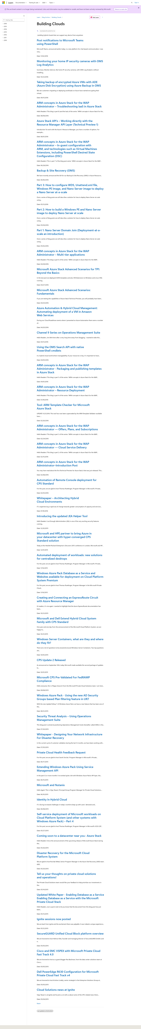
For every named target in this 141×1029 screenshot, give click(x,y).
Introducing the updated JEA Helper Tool (62, 516)
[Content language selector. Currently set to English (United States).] (11, 1026)
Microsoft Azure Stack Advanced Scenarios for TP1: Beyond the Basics (68, 270)
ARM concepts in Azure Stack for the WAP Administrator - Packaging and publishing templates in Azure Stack (69, 368)
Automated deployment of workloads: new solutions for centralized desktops (69, 556)
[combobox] (13, 20)
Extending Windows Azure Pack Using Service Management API (65, 768)
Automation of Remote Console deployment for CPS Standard (67, 481)
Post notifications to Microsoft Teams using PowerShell (60, 42)
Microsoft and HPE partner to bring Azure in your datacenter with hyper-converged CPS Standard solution (64, 536)
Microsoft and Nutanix (51, 785)
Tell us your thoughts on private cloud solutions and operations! (66, 875)
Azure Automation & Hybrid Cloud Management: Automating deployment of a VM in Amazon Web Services (67, 311)
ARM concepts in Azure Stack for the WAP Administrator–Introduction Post (63, 463)
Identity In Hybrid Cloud (52, 799)
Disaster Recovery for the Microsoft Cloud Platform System (63, 854)
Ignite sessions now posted (54, 919)
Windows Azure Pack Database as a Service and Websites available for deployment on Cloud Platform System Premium (70, 576)
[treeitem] (14, 23)
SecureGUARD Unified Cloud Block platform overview (70, 933)
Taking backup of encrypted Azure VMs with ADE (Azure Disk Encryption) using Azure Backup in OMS (69, 83)
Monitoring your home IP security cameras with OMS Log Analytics (70, 62)
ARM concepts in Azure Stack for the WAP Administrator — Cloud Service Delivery (63, 445)
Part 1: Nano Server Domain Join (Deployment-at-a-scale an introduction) (69, 231)
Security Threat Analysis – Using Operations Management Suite (64, 717)
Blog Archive (46, 17)
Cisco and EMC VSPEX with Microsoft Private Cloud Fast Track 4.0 (68, 952)
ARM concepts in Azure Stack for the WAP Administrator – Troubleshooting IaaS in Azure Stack (69, 104)
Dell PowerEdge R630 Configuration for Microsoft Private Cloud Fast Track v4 (68, 973)
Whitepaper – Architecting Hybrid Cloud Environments (58, 499)
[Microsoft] (3, 2)
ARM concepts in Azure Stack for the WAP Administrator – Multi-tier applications (63, 252)
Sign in (137, 2)
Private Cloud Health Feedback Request (61, 752)
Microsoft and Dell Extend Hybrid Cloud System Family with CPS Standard (66, 620)
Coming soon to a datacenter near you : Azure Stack (69, 835)
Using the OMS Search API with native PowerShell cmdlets (60, 348)
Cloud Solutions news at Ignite (56, 989)
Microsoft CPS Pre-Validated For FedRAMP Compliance (63, 679)
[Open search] (132, 2)
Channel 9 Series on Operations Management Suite (68, 332)
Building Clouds (56, 17)
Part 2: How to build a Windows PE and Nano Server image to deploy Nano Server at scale (69, 211)
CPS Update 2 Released (51, 660)
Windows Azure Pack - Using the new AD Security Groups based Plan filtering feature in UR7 (67, 697)
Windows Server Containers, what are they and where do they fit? (70, 640)
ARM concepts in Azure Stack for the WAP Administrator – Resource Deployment (63, 388)
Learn (38, 17)
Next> (39, 1003)
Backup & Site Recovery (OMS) (56, 170)
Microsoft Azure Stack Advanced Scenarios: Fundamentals (64, 291)
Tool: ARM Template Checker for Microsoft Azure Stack (63, 406)
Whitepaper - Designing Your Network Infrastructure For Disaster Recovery (69, 736)
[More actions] (102, 17)
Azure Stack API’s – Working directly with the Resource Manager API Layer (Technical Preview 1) (67, 122)
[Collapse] (24, 16)
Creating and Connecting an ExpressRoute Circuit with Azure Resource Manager (67, 599)
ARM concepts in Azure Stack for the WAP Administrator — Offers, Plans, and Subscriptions (67, 427)
